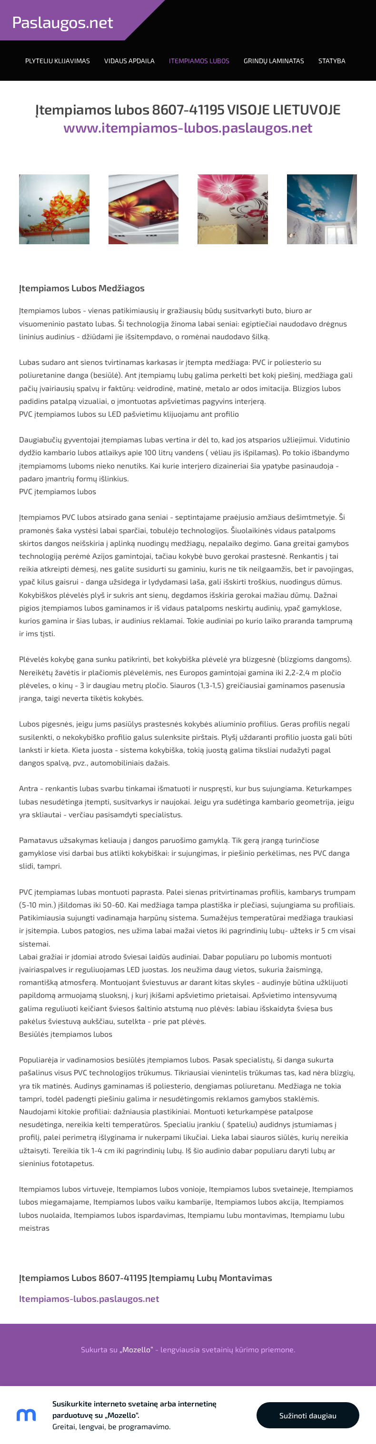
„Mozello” (136, 1349)
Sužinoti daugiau (307, 1415)
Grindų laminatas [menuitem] (274, 61)
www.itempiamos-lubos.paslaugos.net (188, 126)
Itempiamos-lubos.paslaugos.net (89, 1298)
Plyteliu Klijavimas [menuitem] (57, 61)
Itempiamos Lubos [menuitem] (199, 61)
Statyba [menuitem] (332, 61)
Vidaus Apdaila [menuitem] (129, 61)
